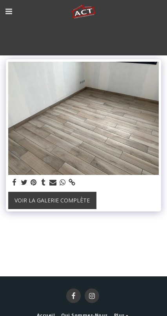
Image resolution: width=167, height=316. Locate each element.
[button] (8, 11)
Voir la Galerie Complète (52, 200)
